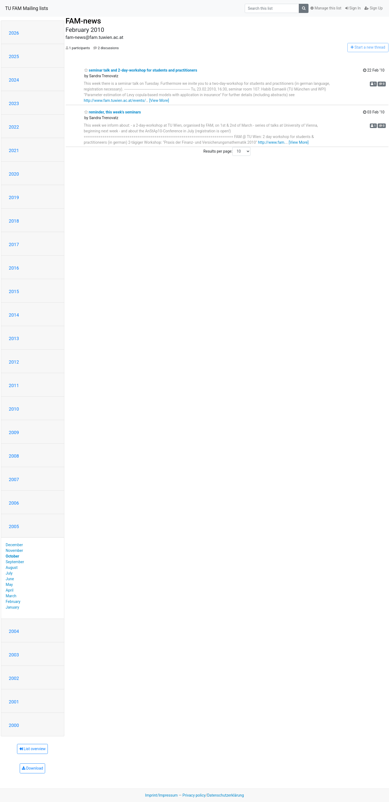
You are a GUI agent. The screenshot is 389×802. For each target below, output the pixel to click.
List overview (32, 749)
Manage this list (325, 8)
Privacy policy (194, 795)
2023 (14, 103)
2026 (14, 33)
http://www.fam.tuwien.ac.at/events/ (115, 100)
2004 (14, 631)
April (10, 590)
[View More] (159, 100)
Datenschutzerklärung (225, 795)
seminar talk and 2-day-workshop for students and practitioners (140, 70)
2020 (14, 174)
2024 (14, 80)
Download (32, 768)
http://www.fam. (271, 142)
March (11, 596)
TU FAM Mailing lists (26, 8)
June (10, 579)
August (12, 567)
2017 (14, 244)
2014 (14, 315)
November (14, 550)
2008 (14, 456)
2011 (14, 385)
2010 (14, 409)
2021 (14, 150)
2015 (14, 291)
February (13, 601)
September (15, 562)
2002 (14, 678)
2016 (14, 268)
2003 (14, 654)
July (9, 573)
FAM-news (83, 20)
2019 (14, 197)
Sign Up (373, 8)
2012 (14, 362)
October (12, 556)
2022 (14, 127)
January (12, 607)
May (9, 584)
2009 (14, 432)
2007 (14, 479)
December (14, 545)
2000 (14, 725)
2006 (14, 503)
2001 (14, 701)
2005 (14, 526)
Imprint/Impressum (161, 795)
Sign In (353, 8)
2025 (14, 56)
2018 (14, 221)
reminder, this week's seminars (112, 112)
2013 (14, 338)
